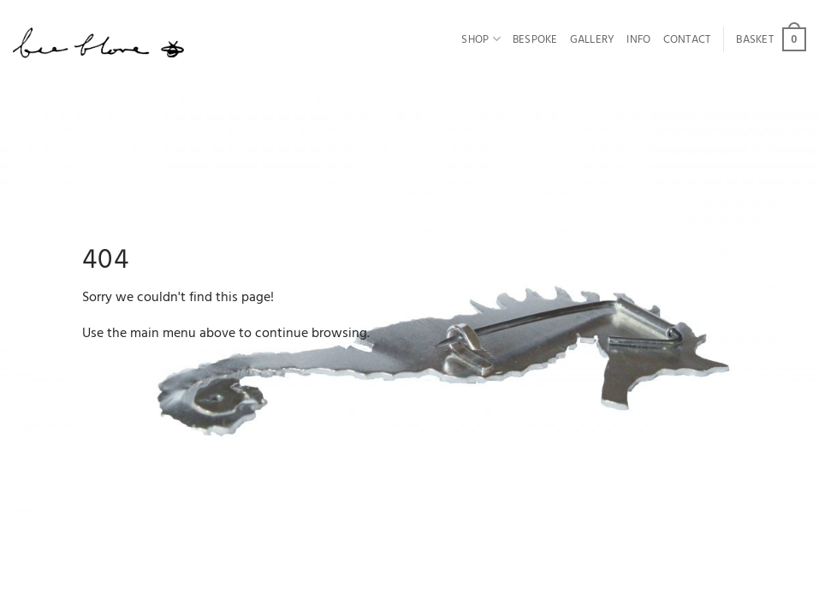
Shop (480, 39)
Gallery (592, 39)
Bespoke (535, 39)
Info (638, 39)
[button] (771, 39)
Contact (687, 39)
